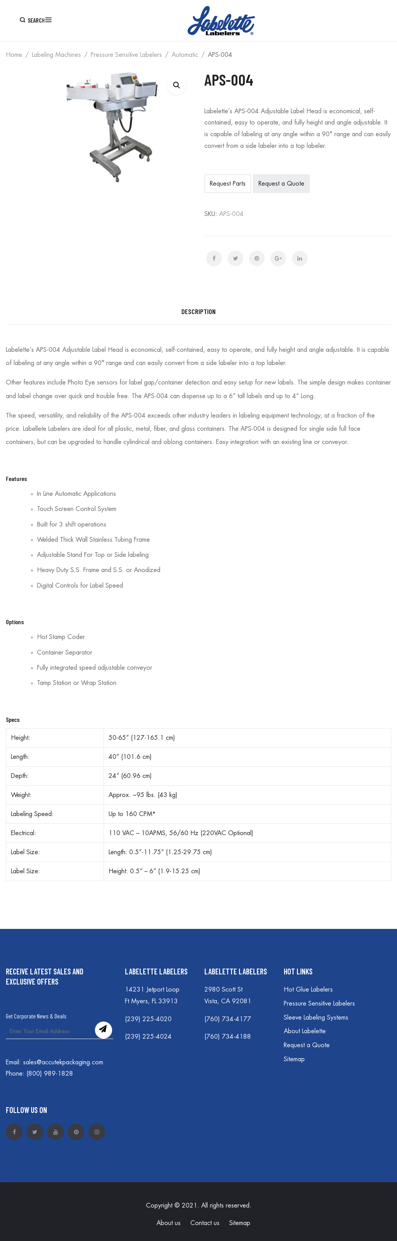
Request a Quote (281, 184)
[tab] (198, 311)
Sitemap (294, 1059)
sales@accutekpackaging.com (63, 1062)
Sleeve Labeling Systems (316, 1018)
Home (14, 55)
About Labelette (305, 1031)
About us (168, 1223)
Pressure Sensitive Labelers (126, 55)
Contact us (205, 1223)
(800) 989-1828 (49, 1074)
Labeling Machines (56, 55)
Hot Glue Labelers (308, 989)
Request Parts (228, 184)
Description (198, 311)
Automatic (185, 55)
